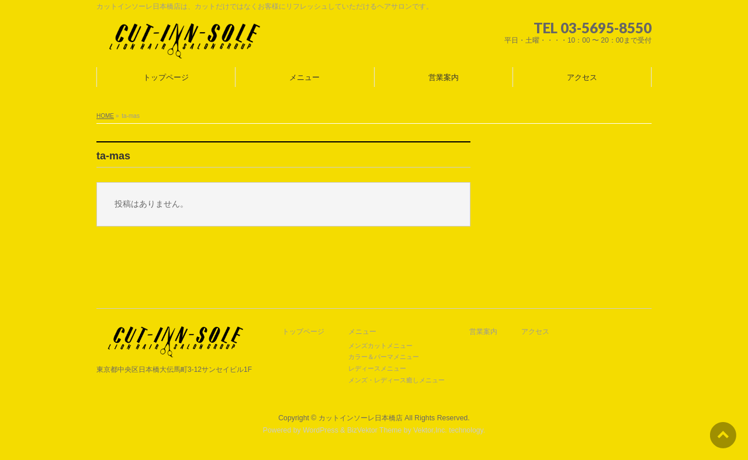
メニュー (362, 332)
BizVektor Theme (374, 430)
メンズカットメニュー (380, 345)
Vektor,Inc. (430, 430)
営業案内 (483, 332)
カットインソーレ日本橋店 (360, 418)
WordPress (320, 430)
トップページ (303, 332)
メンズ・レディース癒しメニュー (396, 380)
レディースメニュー (377, 368)
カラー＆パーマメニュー (383, 356)
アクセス (535, 332)
